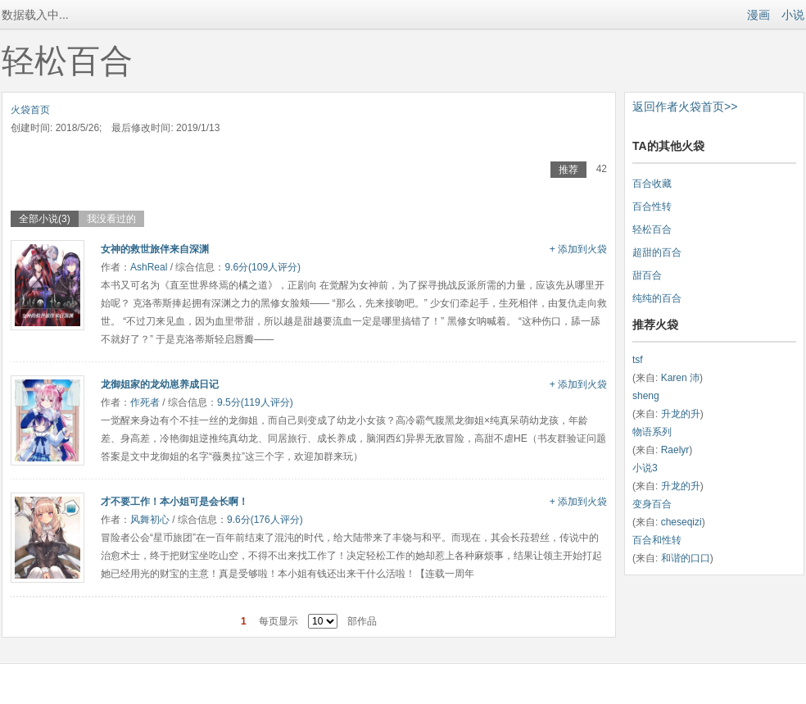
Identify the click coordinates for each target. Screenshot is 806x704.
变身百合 (652, 504)
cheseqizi (681, 522)
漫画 (758, 14)
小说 (792, 14)
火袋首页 (30, 110)
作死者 (145, 402)
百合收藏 (652, 183)
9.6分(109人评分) (262, 267)
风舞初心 (150, 519)
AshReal (148, 267)
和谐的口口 (685, 558)
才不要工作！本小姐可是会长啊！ (174, 501)
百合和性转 (656, 540)
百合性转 (652, 206)
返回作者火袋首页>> (684, 106)
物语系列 (652, 432)
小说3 (645, 468)
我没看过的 (111, 219)
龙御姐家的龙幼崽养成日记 (160, 384)
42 (601, 169)
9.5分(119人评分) (255, 402)
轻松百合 (652, 229)
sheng (645, 396)
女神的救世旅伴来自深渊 (155, 249)
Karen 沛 (680, 378)
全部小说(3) (44, 219)
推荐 (568, 169)
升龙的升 (680, 414)
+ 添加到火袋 (578, 249)
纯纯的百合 (656, 298)
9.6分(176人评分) (265, 519)
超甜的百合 (656, 252)
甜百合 (647, 275)
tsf (637, 360)
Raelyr (675, 450)
